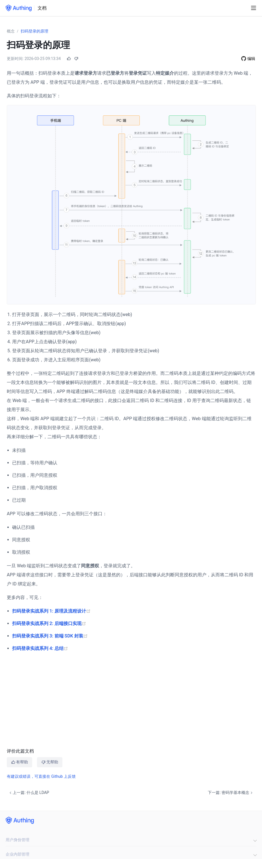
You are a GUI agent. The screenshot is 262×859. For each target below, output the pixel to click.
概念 (11, 31)
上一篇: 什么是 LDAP (28, 792)
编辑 (251, 58)
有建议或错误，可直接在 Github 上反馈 (41, 776)
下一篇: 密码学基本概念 (231, 792)
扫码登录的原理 (34, 31)
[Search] (244, 8)
